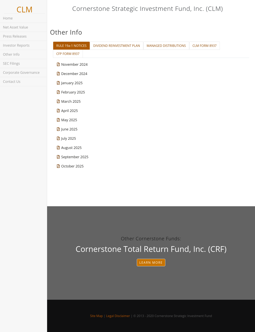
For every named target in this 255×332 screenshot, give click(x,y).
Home (8, 18)
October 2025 (72, 166)
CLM (24, 9)
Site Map (97, 316)
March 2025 (71, 101)
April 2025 (69, 110)
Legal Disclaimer (119, 316)
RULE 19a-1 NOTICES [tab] (73, 45)
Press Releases (15, 36)
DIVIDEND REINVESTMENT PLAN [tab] (118, 45)
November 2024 (74, 64)
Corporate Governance (21, 72)
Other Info (11, 54)
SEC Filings (11, 63)
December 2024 (74, 73)
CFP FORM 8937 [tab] (69, 54)
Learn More (152, 262)
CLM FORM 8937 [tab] (207, 45)
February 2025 (73, 92)
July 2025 (68, 138)
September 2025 (74, 156)
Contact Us (11, 81)
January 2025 (72, 82)
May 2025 (69, 119)
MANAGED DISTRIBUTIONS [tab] (168, 45)
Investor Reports (16, 45)
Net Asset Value (15, 27)
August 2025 (71, 147)
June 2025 (69, 129)
